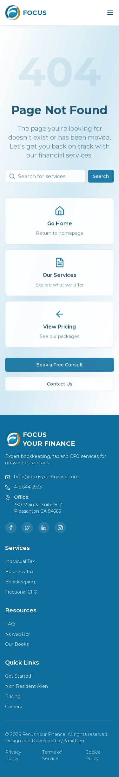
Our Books (17, 644)
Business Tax (19, 571)
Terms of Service (52, 755)
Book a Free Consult (59, 367)
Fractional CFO (21, 592)
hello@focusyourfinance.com (46, 477)
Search (101, 178)
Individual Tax (20, 561)
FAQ (10, 624)
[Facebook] (11, 527)
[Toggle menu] (110, 13)
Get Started (18, 676)
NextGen (74, 741)
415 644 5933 (28, 487)
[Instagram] (60, 527)
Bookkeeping (20, 582)
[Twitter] (27, 527)
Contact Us (59, 386)
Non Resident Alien (26, 686)
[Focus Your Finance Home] (26, 12)
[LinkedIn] (44, 527)
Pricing (13, 696)
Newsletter (17, 634)
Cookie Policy (93, 755)
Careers (13, 706)
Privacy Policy (13, 755)
